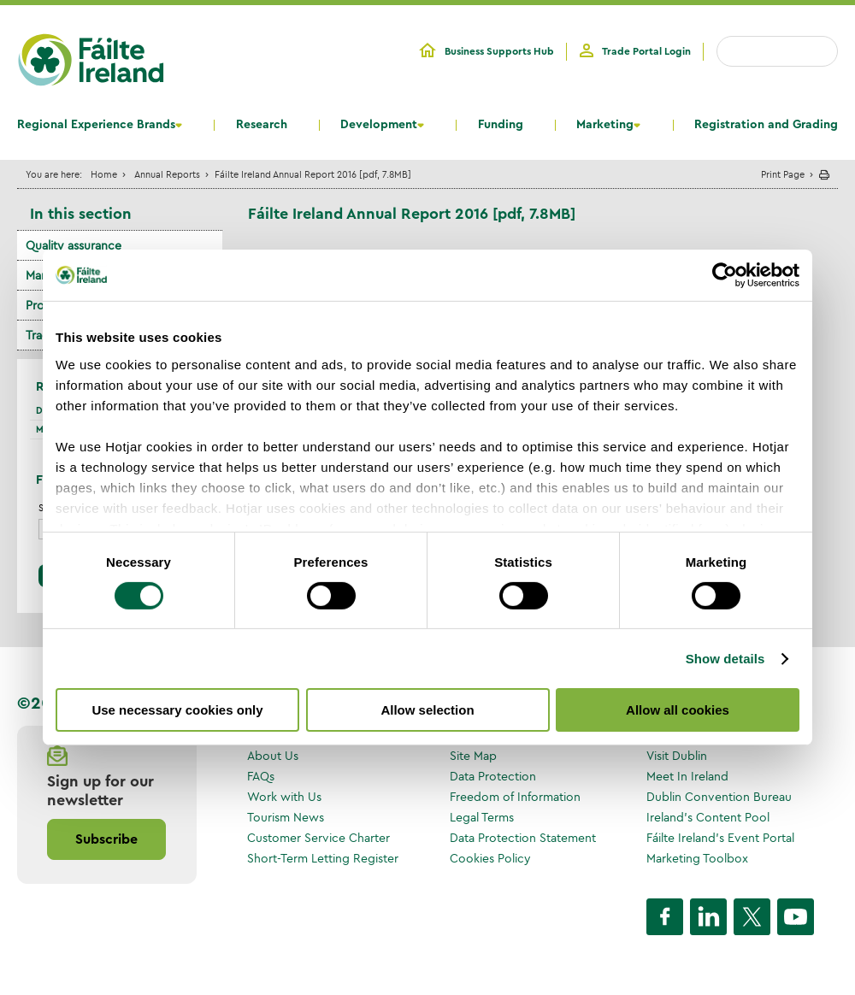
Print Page (783, 174)
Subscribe (106, 839)
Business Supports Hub (499, 51)
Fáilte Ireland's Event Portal (720, 838)
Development (378, 125)
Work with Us (284, 797)
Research (261, 125)
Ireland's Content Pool (708, 817)
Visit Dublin (676, 756)
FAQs (260, 776)
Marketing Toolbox (697, 858)
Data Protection (493, 776)
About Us (272, 756)
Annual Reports (167, 174)
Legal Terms (482, 817)
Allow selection (427, 710)
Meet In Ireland (687, 776)
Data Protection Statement (523, 838)
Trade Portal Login (646, 51)
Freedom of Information (515, 797)
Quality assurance (73, 245)
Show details (725, 658)
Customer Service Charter (318, 838)
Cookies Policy (490, 858)
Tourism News (285, 817)
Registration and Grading (766, 125)
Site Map (473, 756)
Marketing (605, 125)
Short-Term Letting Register (322, 858)
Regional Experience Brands (96, 125)
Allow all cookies (677, 710)
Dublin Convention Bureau (719, 797)
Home (104, 174)
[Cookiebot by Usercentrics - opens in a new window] (724, 275)
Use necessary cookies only (176, 710)
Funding (500, 125)
